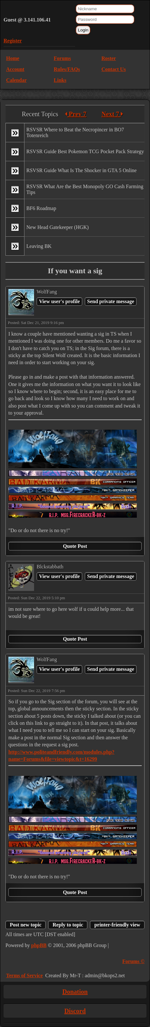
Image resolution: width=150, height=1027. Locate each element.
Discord (75, 1010)
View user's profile (59, 301)
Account (15, 69)
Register (13, 40)
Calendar (16, 80)
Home (12, 58)
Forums (62, 58)
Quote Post (75, 546)
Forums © (133, 961)
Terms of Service (24, 975)
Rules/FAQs (67, 69)
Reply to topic (68, 924)
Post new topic (25, 924)
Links (60, 80)
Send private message (110, 301)
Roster (108, 58)
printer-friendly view (117, 924)
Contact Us (113, 69)
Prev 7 (75, 114)
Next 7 (112, 114)
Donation (75, 991)
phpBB (39, 945)
